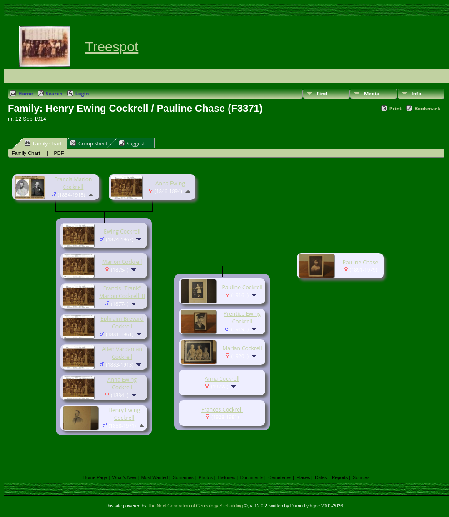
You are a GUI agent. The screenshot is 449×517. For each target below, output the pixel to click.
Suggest (132, 143)
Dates (321, 477)
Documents (252, 477)
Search (54, 93)
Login (82, 93)
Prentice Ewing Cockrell (242, 317)
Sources (361, 477)
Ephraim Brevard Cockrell (122, 322)
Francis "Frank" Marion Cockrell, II (122, 292)
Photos (206, 477)
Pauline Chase (361, 262)
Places (303, 477)
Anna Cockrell (222, 379)
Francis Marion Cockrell (73, 183)
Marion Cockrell (122, 262)
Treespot (111, 46)
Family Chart (43, 143)
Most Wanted (154, 477)
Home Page (95, 477)
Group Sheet (89, 143)
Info (416, 93)
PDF (59, 153)
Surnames (183, 477)
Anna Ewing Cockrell (122, 383)
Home (25, 93)
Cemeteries (279, 477)
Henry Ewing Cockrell (124, 414)
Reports (340, 477)
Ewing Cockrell (122, 231)
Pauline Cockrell (242, 287)
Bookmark (427, 108)
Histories (226, 477)
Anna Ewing (170, 183)
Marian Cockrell (242, 348)
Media (371, 93)
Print (395, 108)
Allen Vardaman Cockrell (122, 353)
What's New (124, 477)
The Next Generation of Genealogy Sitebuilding (195, 505)
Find (322, 93)
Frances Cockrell (222, 409)
